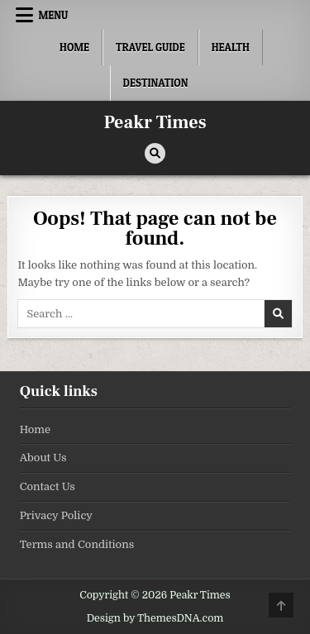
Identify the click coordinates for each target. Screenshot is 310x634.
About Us (43, 457)
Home (74, 47)
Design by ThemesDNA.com (155, 618)
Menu (53, 14)
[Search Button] (155, 153)
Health (231, 47)
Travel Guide (150, 47)
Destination (155, 82)
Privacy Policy (56, 515)
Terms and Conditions (77, 544)
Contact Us (47, 486)
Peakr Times (155, 122)
